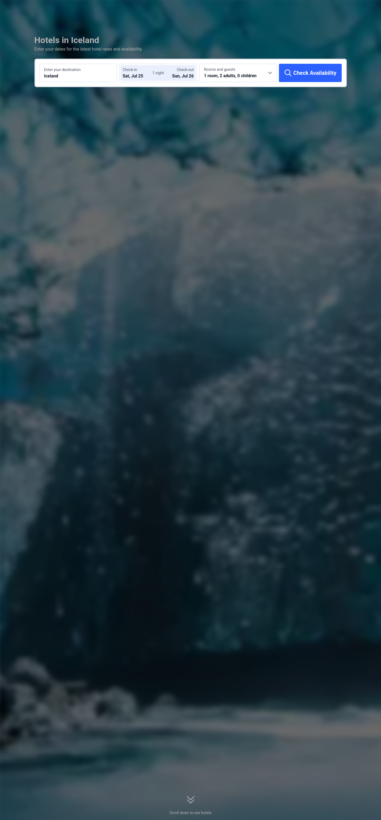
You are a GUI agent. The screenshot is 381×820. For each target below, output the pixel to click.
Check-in (130, 70)
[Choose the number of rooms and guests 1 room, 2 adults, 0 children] (238, 73)
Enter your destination (62, 70)
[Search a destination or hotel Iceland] (78, 73)
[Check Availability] (310, 73)
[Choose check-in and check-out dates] (138, 73)
